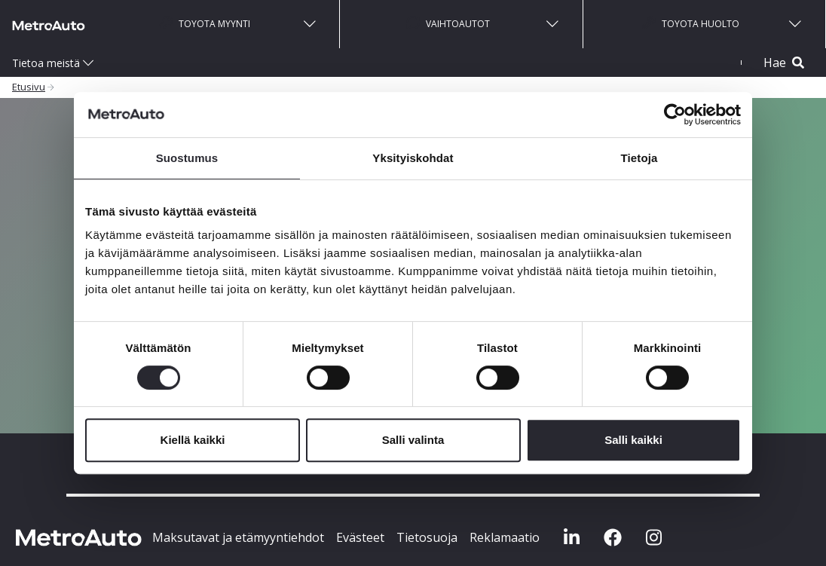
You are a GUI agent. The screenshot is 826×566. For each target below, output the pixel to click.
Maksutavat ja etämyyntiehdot (238, 537)
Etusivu (28, 86)
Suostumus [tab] (187, 157)
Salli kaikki (633, 439)
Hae (783, 62)
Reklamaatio (505, 537)
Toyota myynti (204, 23)
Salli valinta (413, 439)
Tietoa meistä (46, 63)
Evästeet (360, 537)
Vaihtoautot (448, 23)
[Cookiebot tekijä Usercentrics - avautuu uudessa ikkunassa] (675, 114)
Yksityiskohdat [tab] (412, 157)
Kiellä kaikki (193, 439)
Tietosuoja (426, 537)
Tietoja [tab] (639, 157)
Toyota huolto (690, 23)
